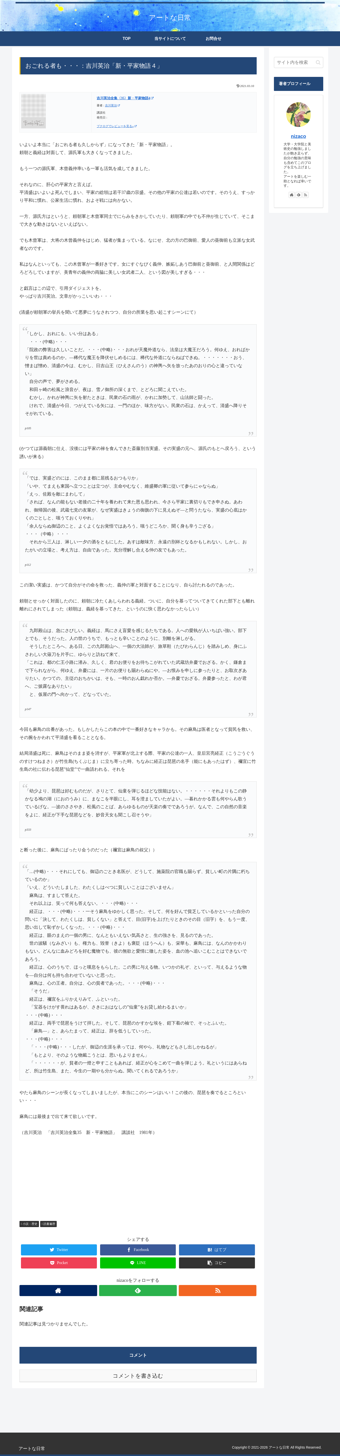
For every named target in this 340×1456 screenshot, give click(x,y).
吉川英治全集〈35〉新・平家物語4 (125, 98)
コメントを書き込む (138, 1376)
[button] (318, 62)
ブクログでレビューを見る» (117, 126)
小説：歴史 (29, 1224)
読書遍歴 (48, 1224)
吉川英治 (112, 105)
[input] (298, 62)
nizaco (298, 136)
